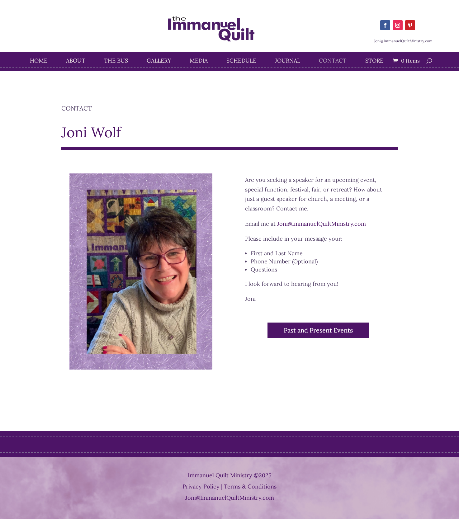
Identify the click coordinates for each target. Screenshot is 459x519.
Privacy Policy (201, 486)
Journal (287, 61)
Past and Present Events (318, 330)
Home (38, 61)
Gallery (159, 61)
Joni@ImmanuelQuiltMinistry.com (321, 223)
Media (199, 61)
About (75, 61)
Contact (333, 61)
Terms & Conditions (250, 486)
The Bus (116, 61)
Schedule (241, 61)
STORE (374, 61)
